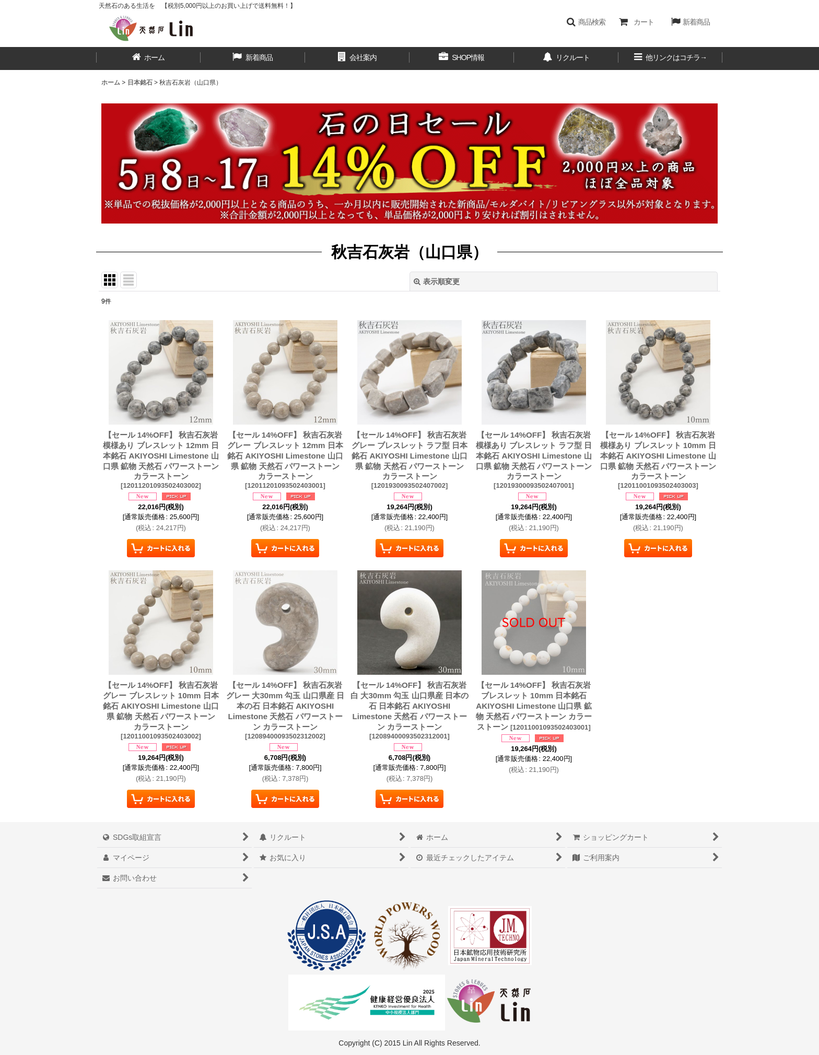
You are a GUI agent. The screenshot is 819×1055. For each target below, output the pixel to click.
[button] (586, 22)
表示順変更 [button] (437, 281)
